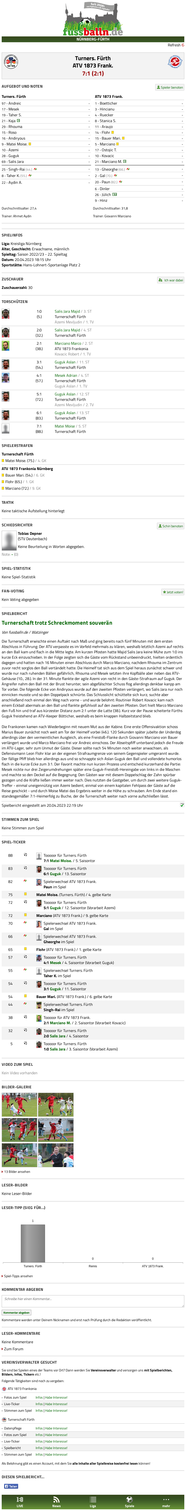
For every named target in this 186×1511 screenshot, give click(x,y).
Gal (102, 175)
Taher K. (13, 175)
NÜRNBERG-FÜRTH (93, 39)
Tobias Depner (30, 533)
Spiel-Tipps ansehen (18, 1275)
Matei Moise (65, 426)
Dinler (105, 189)
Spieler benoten (172, 87)
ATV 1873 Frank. (93, 65)
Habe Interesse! (56, 1397)
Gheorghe (110, 169)
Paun (106, 182)
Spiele (129, 1502)
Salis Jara (16, 161)
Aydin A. (15, 182)
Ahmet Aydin (22, 215)
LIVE (19, 1502)
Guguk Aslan (65, 362)
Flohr (106, 132)
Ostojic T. (109, 150)
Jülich (106, 194)
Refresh (174, 45)
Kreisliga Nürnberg (26, 243)
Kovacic (108, 156)
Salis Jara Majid (67, 311)
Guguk (13, 156)
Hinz (103, 200)
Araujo (107, 126)
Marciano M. (112, 161)
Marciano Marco (68, 343)
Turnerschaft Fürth (70, 316)
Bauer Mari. (111, 138)
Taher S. (15, 115)
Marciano (107, 144)
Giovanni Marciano (117, 215)
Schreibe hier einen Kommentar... (93, 1301)
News (56, 1502)
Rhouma (15, 126)
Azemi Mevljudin (68, 322)
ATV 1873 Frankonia (71, 349)
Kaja (12, 121)
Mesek (13, 109)
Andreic (14, 103)
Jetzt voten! (175, 592)
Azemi (13, 150)
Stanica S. (108, 121)
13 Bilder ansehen (17, 1171)
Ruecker (106, 115)
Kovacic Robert (67, 354)
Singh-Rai (16, 169)
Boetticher (108, 103)
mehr (166, 1502)
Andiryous (16, 138)
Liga (93, 1502)
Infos (39, 1397)
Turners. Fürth (93, 58)
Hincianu (107, 109)
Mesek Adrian (66, 375)
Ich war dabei (173, 280)
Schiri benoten (173, 526)
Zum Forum (13, 1349)
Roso (12, 132)
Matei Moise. (17, 144)
